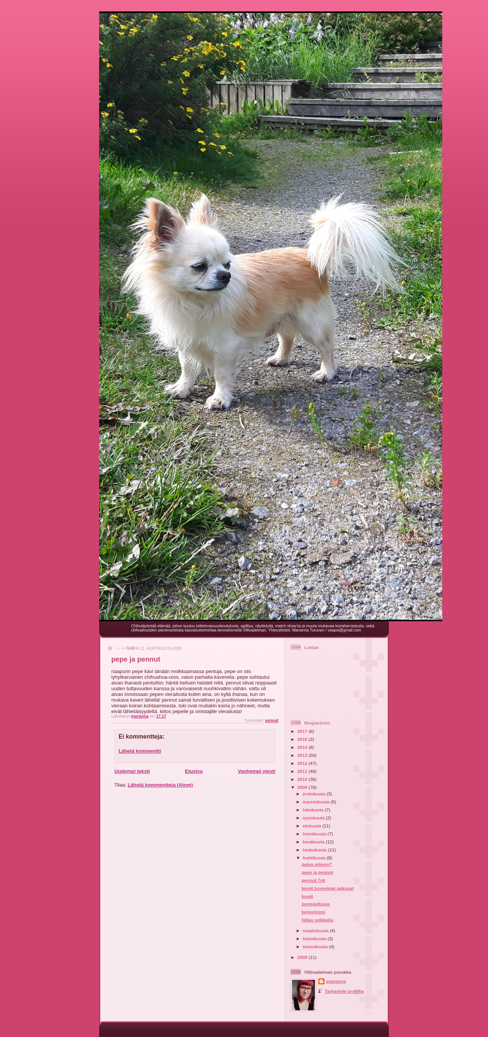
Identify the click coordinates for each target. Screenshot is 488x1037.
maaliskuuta (316, 930)
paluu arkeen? (317, 864)
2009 (302, 787)
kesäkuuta (314, 841)
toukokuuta (315, 849)
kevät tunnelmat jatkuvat (327, 888)
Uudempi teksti (132, 771)
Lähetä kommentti (140, 751)
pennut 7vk (313, 880)
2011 (302, 771)
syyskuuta (314, 817)
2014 (302, 747)
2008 (302, 957)
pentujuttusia (315, 903)
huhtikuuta (315, 857)
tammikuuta (316, 946)
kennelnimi (313, 911)
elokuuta (312, 825)
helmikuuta (315, 938)
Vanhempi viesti (256, 771)
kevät (307, 896)
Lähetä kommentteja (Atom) (160, 785)
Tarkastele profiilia (344, 991)
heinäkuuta (315, 833)
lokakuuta (314, 809)
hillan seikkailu (317, 919)
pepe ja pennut (317, 872)
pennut (271, 720)
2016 (302, 739)
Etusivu (194, 771)
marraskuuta (317, 801)
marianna (336, 981)
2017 (302, 731)
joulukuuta (314, 793)
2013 (302, 755)
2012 (302, 763)
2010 (302, 779)
